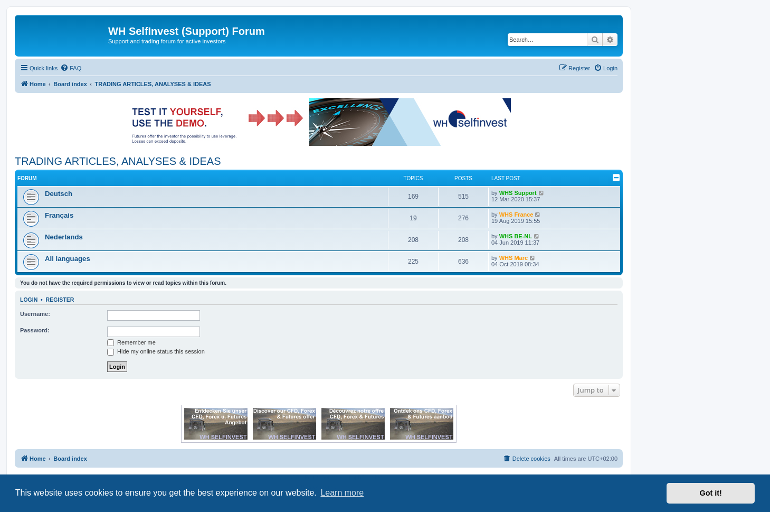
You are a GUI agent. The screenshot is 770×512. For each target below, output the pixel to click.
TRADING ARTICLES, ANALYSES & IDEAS (118, 161)
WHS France (516, 214)
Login (28, 299)
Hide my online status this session (156, 351)
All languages (67, 259)
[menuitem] (70, 68)
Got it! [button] (711, 493)
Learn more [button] (342, 492)
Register (60, 299)
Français (59, 215)
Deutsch (58, 194)
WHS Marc (513, 258)
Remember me (131, 342)
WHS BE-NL (515, 236)
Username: (35, 314)
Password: (35, 330)
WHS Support (518, 193)
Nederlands (64, 237)
